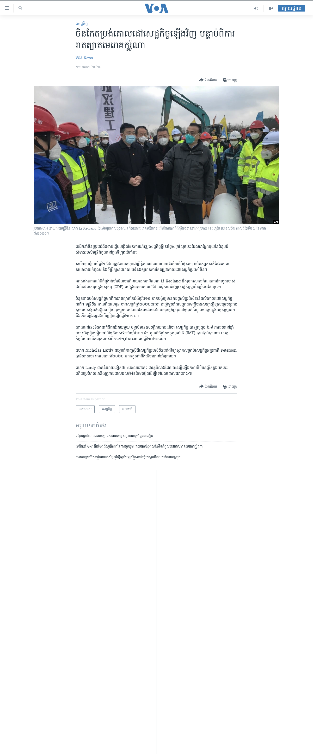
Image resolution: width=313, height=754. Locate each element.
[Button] (208, 80)
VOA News (84, 58)
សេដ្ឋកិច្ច (82, 24)
